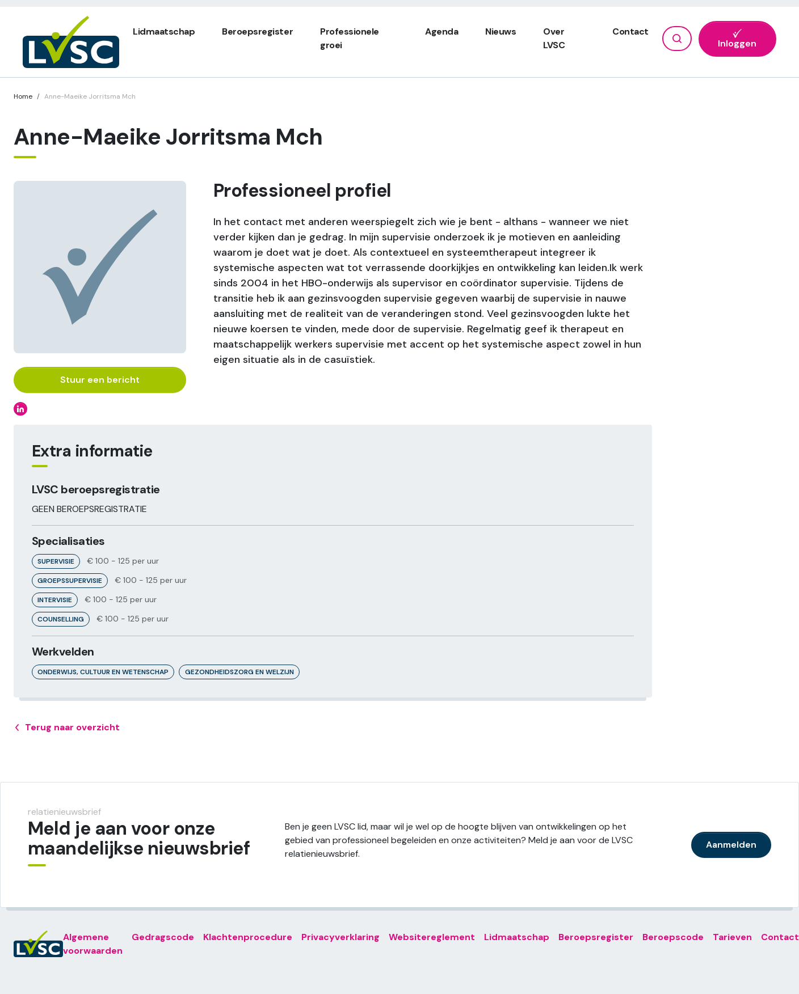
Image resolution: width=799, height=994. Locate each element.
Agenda (441, 31)
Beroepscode (673, 937)
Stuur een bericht (100, 380)
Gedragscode (163, 937)
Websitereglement (432, 937)
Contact (630, 31)
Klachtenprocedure (247, 937)
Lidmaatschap (164, 31)
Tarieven (732, 937)
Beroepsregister (257, 31)
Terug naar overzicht (67, 727)
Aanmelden (731, 845)
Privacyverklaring (340, 937)
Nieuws (500, 31)
